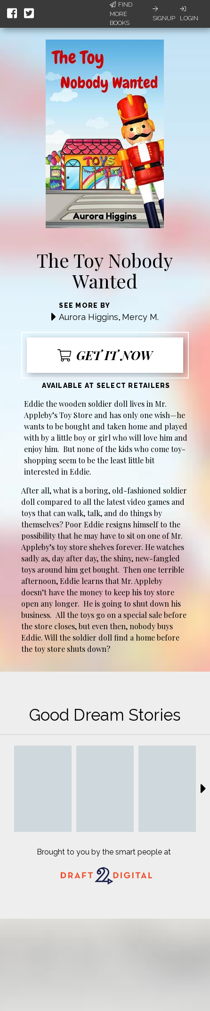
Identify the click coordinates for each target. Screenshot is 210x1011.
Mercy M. (140, 317)
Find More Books (121, 13)
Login (189, 14)
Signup (164, 14)
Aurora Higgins (88, 317)
